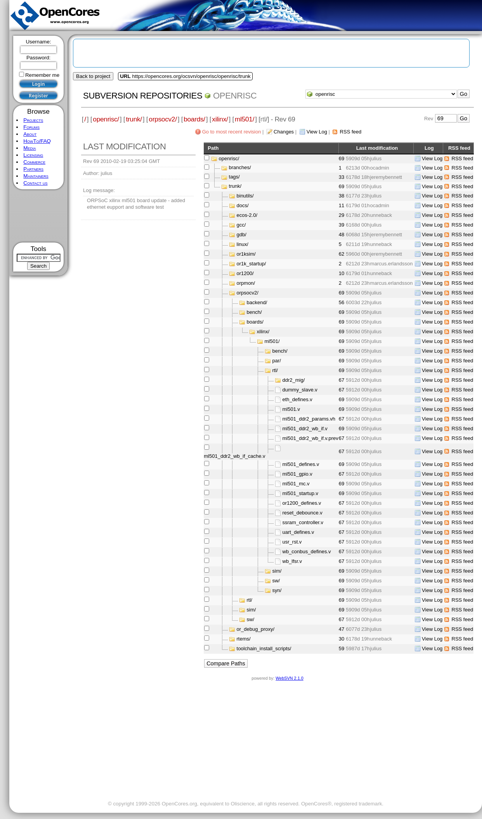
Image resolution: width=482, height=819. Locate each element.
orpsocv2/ (163, 119)
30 (341, 639)
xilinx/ (220, 119)
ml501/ (244, 119)
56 (341, 302)
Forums (31, 127)
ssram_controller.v (303, 522)
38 (341, 196)
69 (341, 158)
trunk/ (134, 119)
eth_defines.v (297, 399)
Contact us (35, 183)
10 (341, 273)
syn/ (277, 590)
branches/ (240, 168)
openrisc (235, 95)
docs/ (243, 205)
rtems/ (244, 639)
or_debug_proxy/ (256, 629)
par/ (276, 361)
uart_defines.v (298, 532)
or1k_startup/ (251, 264)
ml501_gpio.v (297, 474)
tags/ (234, 177)
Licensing (33, 155)
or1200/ (245, 273)
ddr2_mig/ (294, 380)
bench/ (254, 312)
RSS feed (351, 132)
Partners (33, 169)
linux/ (242, 244)
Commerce (34, 162)
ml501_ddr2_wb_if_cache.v (234, 456)
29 (341, 215)
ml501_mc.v (296, 484)
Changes (284, 132)
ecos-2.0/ (247, 215)
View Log (317, 132)
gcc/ (241, 225)
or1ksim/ (246, 254)
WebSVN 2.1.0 (289, 678)
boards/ (194, 119)
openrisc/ (106, 119)
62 (341, 254)
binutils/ (245, 196)
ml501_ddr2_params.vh (309, 419)
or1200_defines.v (302, 503)
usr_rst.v (292, 542)
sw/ (276, 581)
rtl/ (275, 370)
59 (341, 648)
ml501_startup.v (301, 493)
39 (341, 225)
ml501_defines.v (301, 464)
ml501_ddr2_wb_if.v (305, 428)
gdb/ (241, 234)
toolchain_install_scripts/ (264, 648)
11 (341, 205)
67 (341, 380)
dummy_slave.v (300, 390)
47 (341, 629)
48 (341, 234)
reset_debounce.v (302, 513)
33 (341, 177)
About (29, 134)
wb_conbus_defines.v (307, 551)
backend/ (257, 302)
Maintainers (35, 176)
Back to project (93, 76)
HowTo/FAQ (37, 141)
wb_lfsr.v (292, 561)
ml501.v (291, 409)
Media (29, 148)
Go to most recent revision (231, 132)
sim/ (277, 571)
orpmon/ (246, 283)
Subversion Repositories (142, 95)
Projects (33, 120)
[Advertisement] (38, 216)
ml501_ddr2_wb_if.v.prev (310, 438)
